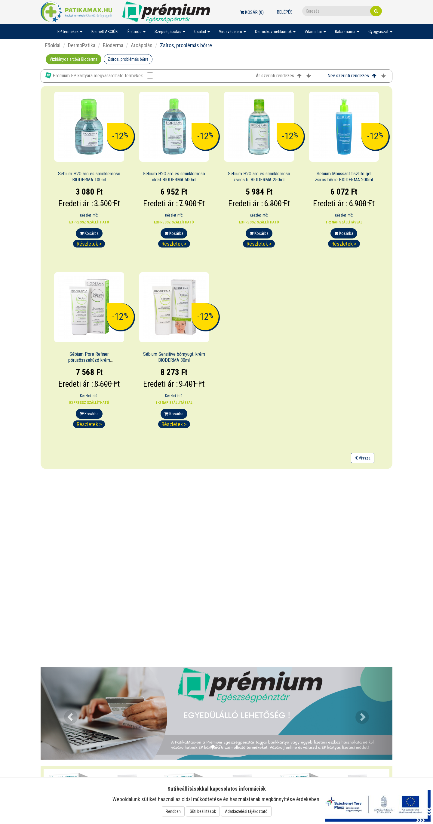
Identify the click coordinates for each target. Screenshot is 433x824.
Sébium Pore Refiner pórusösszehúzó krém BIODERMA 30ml (89, 360)
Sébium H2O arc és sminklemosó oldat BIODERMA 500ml (174, 177)
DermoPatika (81, 45)
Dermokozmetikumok (275, 31)
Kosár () (252, 12)
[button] (67, 713)
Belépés (285, 12)
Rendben (173, 811)
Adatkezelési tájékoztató (246, 811)
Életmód (136, 31)
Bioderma (113, 45)
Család (202, 31)
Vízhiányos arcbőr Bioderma (73, 59)
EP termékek (69, 31)
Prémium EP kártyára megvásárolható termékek (99, 75)
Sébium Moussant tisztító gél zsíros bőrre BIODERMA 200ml (344, 177)
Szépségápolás (170, 31)
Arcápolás (141, 45)
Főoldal (52, 45)
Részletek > (89, 244)
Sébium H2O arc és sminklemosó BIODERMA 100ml (89, 177)
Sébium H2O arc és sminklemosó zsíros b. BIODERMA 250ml (259, 177)
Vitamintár (315, 31)
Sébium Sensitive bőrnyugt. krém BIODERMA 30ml (174, 357)
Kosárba (89, 233)
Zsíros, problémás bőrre (128, 59)
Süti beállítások (203, 811)
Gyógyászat (380, 31)
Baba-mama (347, 31)
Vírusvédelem (232, 31)
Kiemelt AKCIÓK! (104, 31)
